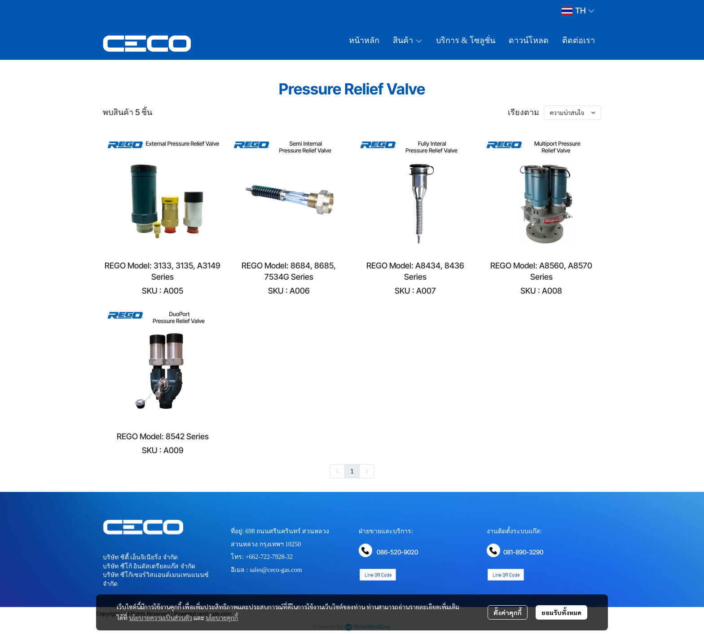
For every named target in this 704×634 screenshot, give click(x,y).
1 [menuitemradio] (352, 471)
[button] (577, 10)
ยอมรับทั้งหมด (561, 612)
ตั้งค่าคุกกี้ (507, 612)
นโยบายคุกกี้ (222, 617)
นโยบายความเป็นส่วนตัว (160, 617)
